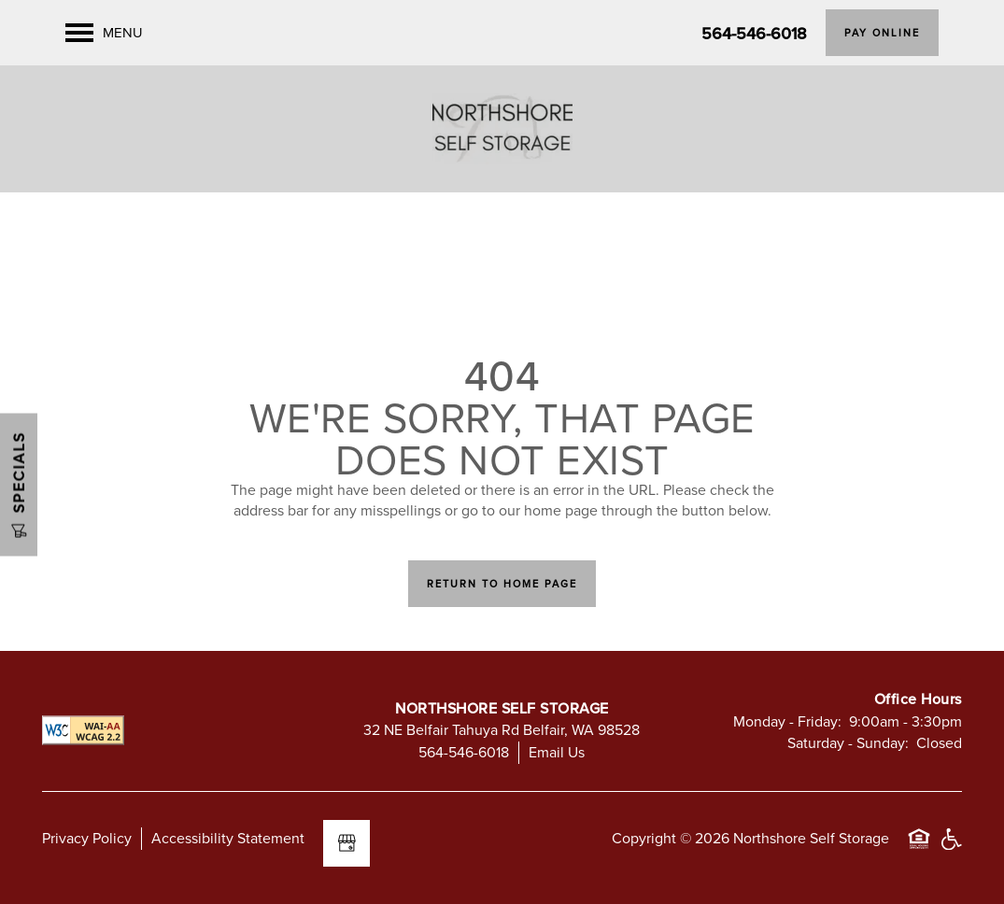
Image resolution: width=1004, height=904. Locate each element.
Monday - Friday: (787, 721)
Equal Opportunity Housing (919, 847)
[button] (882, 32)
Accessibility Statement (227, 837)
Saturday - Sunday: (848, 742)
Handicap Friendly (951, 847)
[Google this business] (346, 843)
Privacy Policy (87, 837)
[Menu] (104, 32)
